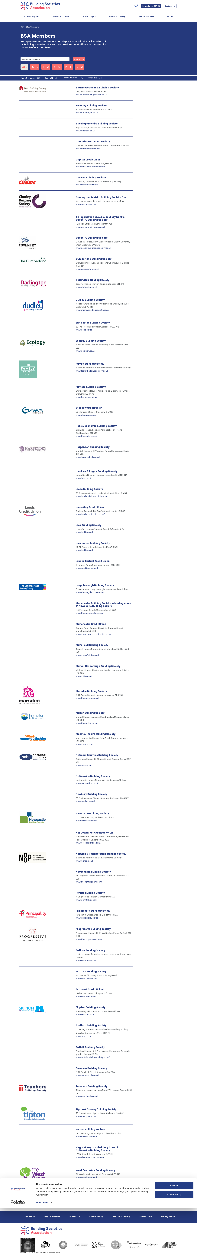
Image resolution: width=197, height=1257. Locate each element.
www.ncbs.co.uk (84, 765)
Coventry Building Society (92, 237)
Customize (174, 1243)
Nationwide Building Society (93, 776)
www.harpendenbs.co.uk (88, 457)
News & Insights (89, 17)
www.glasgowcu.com (86, 414)
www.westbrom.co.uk (86, 1177)
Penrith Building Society (90, 892)
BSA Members (32, 27)
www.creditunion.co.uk (87, 568)
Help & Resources (146, 17)
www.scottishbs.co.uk (87, 978)
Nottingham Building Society (93, 871)
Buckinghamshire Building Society (97, 123)
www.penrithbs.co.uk (86, 899)
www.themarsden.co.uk (87, 698)
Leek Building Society (88, 525)
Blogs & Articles (52, 1216)
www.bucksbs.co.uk (85, 130)
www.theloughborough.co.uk (90, 592)
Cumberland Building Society (93, 259)
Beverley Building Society (91, 105)
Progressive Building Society (93, 929)
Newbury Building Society (91, 794)
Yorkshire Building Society (92, 1190)
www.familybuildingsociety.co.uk (92, 370)
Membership (145, 1216)
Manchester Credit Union (91, 624)
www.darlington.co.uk (86, 287)
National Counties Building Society (97, 755)
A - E (35, 67)
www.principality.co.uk (87, 917)
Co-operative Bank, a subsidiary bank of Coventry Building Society (100, 218)
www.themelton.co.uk (87, 723)
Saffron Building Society (90, 950)
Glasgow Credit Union (89, 408)
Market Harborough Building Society (98, 666)
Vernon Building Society (90, 1129)
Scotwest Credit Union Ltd (91, 989)
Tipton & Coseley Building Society (96, 1109)
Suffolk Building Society (90, 1047)
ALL (24, 67)
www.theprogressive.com (89, 939)
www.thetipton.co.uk (86, 1116)
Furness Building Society (91, 387)
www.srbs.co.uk (83, 1036)
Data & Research (61, 17)
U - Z (79, 67)
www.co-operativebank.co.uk (90, 226)
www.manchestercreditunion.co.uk (93, 634)
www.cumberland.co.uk (87, 269)
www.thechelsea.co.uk (87, 184)
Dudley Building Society (90, 299)
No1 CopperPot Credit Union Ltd (95, 832)
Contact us (74, 1216)
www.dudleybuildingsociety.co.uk (92, 309)
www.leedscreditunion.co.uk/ (90, 514)
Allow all (174, 1235)
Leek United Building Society (93, 543)
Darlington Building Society (92, 280)
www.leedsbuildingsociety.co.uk (92, 496)
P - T (68, 67)
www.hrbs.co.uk (83, 478)
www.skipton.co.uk (85, 1014)
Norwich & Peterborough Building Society (101, 853)
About (170, 17)
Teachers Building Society (92, 1086)
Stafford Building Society (91, 1025)
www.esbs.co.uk (84, 329)
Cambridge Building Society (93, 141)
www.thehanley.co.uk (86, 436)
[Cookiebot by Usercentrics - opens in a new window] (18, 1252)
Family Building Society (90, 363)
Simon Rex (96, 78)
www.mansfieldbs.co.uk (87, 655)
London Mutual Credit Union (93, 561)
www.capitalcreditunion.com (90, 166)
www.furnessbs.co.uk (86, 397)
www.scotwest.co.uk (86, 996)
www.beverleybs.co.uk (87, 112)
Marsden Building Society (91, 691)
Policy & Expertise (32, 17)
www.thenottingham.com (89, 881)
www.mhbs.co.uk (84, 676)
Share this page (30, 78)
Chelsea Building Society (91, 177)
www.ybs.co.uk (83, 1197)
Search (79, 59)
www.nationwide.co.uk (87, 783)
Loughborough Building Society (95, 585)
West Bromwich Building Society (95, 1170)
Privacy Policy (167, 1216)
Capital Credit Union (88, 159)
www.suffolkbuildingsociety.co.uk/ (93, 1057)
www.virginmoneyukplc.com (90, 1157)
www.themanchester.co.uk (89, 613)
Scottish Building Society (91, 971)
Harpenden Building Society (93, 447)
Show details (42, 1251)
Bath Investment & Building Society (97, 87)
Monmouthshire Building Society (95, 734)
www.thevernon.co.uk (86, 1136)
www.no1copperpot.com (88, 842)
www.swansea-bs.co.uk (87, 1075)
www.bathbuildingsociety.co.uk (91, 94)
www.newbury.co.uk (85, 801)
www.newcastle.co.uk (86, 820)
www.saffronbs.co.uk (86, 960)
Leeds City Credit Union (90, 507)
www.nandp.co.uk (84, 860)
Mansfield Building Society (92, 645)
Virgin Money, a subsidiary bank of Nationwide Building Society (97, 1149)
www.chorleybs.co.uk (86, 204)
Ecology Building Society (91, 340)
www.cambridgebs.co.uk (88, 148)
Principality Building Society (93, 910)
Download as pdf (73, 77)
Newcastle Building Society (92, 813)
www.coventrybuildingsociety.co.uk (93, 247)
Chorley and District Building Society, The (101, 197)
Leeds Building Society (89, 489)
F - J (46, 67)
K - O (57, 67)
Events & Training (117, 17)
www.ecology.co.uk (85, 350)
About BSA (29, 1216)
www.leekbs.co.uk (84, 532)
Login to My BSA (151, 6)
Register (170, 6)
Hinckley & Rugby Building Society (96, 471)
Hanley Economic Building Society (96, 426)
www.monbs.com (84, 744)
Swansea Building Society (91, 1068)
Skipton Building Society (90, 1007)
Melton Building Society (90, 713)
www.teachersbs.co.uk (87, 1096)
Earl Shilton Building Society (93, 322)
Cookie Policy (96, 1216)
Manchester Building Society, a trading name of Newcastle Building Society (103, 605)
